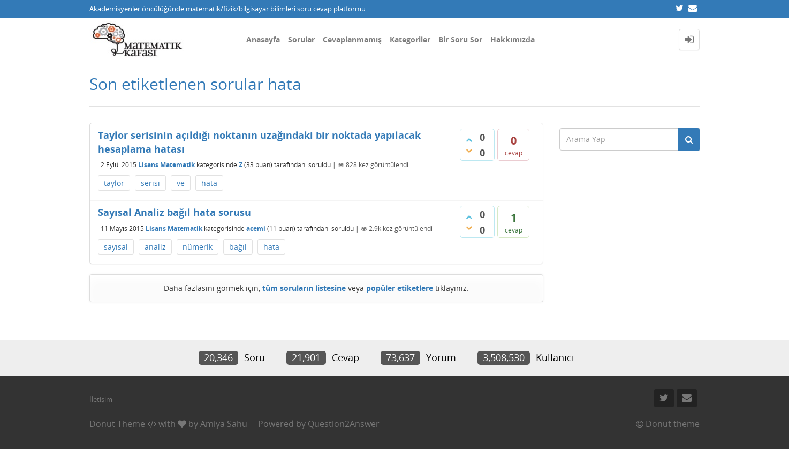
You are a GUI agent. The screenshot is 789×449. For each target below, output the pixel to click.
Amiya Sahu (223, 424)
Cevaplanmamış (352, 39)
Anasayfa (263, 39)
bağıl (238, 247)
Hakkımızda (512, 39)
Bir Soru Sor (460, 39)
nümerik (198, 247)
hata (209, 183)
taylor (114, 183)
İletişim (100, 399)
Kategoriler (410, 39)
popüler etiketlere (399, 288)
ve (181, 183)
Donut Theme (117, 424)
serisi (150, 183)
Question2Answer (344, 424)
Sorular (301, 39)
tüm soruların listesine (304, 288)
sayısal (116, 247)
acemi (255, 228)
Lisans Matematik (166, 164)
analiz (155, 247)
